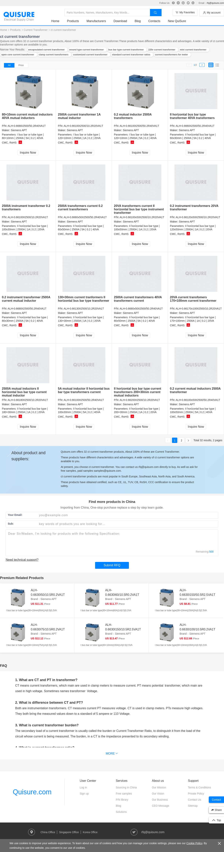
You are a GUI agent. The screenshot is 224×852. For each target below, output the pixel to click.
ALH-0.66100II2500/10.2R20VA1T (28, 217)
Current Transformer (36, 29)
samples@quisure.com (107, 470)
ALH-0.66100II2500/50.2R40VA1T (84, 399)
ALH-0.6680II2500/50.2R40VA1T (27, 308)
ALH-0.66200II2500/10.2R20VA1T (140, 399)
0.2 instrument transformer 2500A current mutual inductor (26, 299)
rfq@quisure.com (215, 3)
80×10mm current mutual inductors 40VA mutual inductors (27, 116)
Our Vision (158, 793)
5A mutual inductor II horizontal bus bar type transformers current (84, 390)
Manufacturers (96, 21)
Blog (138, 21)
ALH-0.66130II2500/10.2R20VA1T (84, 308)
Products (73, 21)
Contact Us (194, 799)
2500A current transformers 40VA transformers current (138, 299)
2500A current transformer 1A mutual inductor (79, 116)
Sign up (84, 793)
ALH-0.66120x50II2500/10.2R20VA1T (198, 217)
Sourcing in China (126, 787)
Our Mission (159, 787)
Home (55, 21)
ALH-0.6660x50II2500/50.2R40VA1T (85, 217)
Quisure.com (32, 792)
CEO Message (160, 805)
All (9, 65)
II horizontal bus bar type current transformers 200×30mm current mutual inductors (137, 392)
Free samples (124, 793)
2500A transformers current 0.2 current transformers (80, 207)
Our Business (160, 799)
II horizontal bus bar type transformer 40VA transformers (192, 116)
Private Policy (196, 793)
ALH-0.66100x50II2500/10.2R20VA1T (142, 217)
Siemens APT (19, 130)
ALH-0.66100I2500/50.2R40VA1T (139, 125)
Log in (83, 787)
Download (120, 21)
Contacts (154, 21)
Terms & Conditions (199, 787)
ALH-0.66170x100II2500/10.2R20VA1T (199, 308)
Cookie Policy (194, 843)
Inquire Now (28, 152)
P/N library (122, 799)
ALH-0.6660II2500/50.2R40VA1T (195, 125)
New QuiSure (177, 21)
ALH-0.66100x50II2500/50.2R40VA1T (198, 399)
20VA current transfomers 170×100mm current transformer (193, 299)
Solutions (121, 811)
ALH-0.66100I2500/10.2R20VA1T (83, 125)
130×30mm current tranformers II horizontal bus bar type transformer (83, 299)
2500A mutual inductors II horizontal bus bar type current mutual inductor (24, 392)
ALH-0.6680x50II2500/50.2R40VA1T (141, 308)
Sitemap (193, 805)
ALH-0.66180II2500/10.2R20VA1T (28, 399)
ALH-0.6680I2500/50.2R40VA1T (27, 125)
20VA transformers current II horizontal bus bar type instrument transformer (139, 209)
